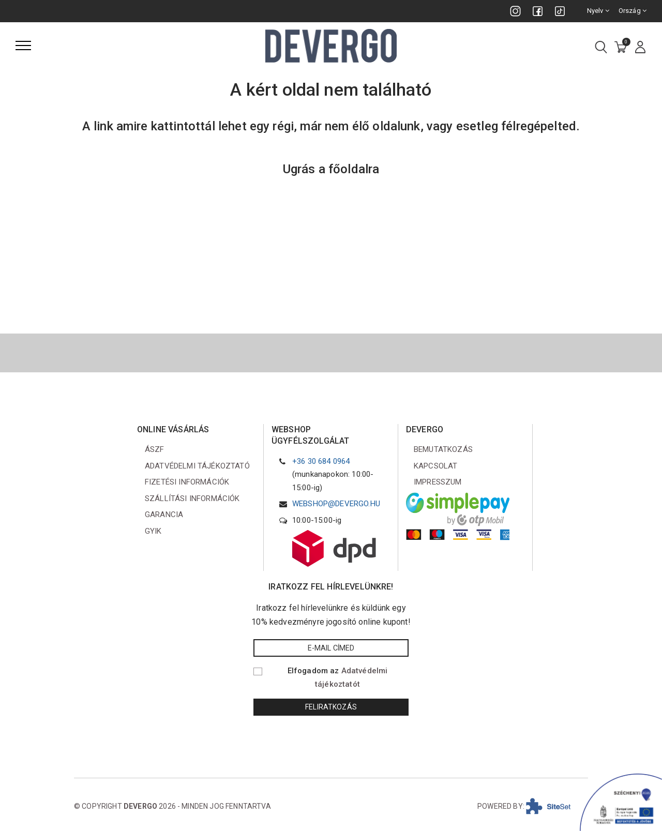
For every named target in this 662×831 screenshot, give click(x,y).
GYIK (153, 531)
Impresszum (438, 482)
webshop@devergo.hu (336, 503)
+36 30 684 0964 (321, 461)
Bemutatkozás (443, 449)
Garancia (164, 514)
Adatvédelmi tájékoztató (197, 466)
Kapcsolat (435, 466)
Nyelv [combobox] (598, 10)
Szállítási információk (192, 498)
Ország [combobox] (632, 10)
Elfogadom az (338, 677)
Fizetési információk (187, 482)
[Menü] (23, 45)
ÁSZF (154, 449)
